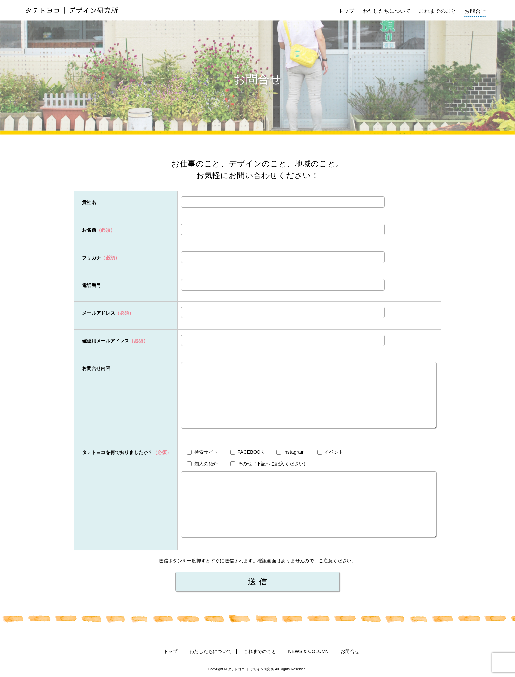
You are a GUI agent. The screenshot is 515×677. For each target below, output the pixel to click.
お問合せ (475, 11)
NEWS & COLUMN (308, 651)
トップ (346, 11)
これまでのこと (437, 11)
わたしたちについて (387, 11)
